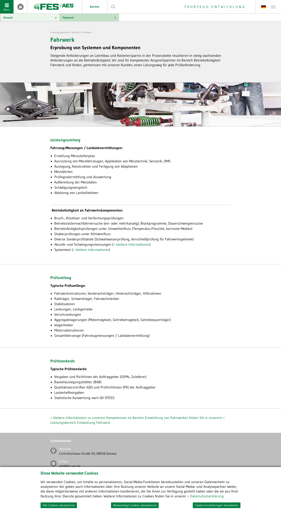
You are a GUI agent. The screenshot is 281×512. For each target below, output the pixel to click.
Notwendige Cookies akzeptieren (135, 505)
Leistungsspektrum (60, 32)
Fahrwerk (89, 17)
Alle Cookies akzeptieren (59, 505)
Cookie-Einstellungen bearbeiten (216, 505)
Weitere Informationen (132, 244)
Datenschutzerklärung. (207, 496)
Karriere (94, 6)
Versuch (30, 17)
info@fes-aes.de (69, 466)
